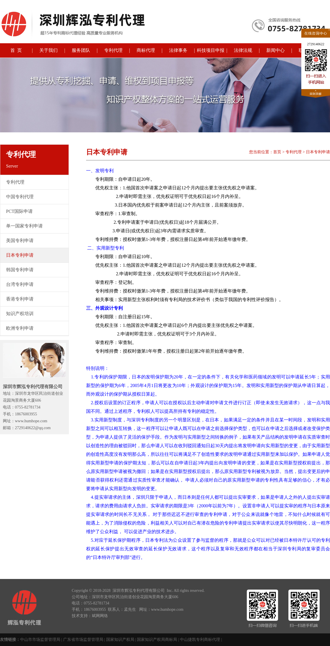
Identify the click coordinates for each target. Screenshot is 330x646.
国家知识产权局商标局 (157, 639)
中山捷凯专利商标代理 (200, 639)
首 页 (16, 50)
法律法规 (243, 50)
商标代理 (146, 50)
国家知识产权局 (120, 639)
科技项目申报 (210, 50)
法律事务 (178, 50)
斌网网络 (100, 616)
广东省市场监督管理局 (83, 639)
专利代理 (113, 50)
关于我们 (48, 50)
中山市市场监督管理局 (40, 639)
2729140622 (315, 44)
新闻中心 (275, 50)
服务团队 (81, 50)
